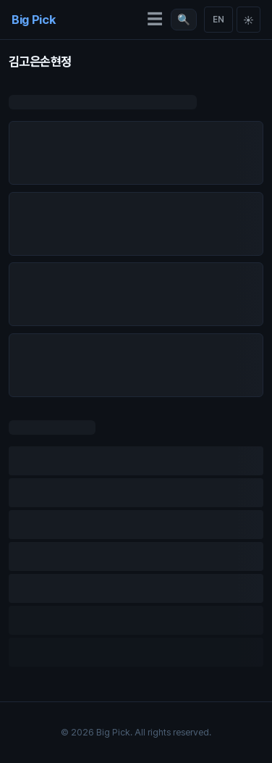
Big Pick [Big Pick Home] (33, 19)
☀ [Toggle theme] (248, 20)
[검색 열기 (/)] (184, 19)
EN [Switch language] (219, 19)
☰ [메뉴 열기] (155, 19)
